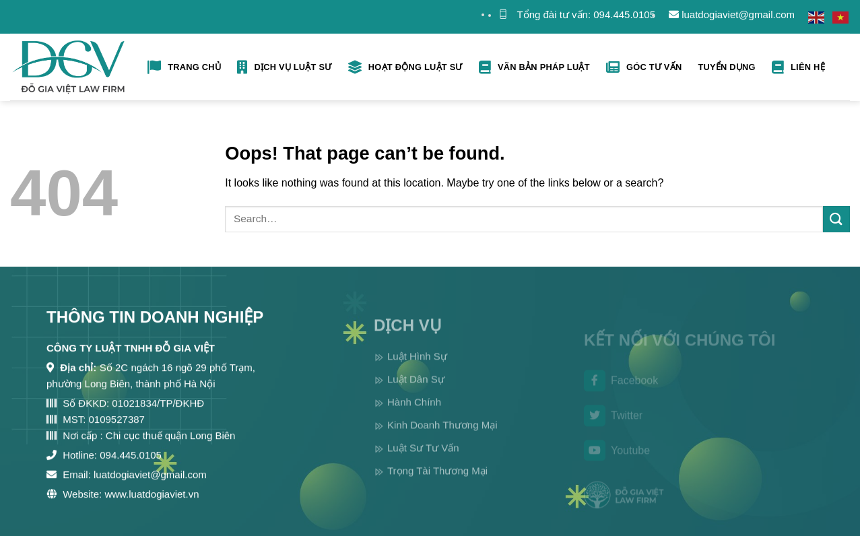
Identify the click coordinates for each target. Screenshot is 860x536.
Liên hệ (798, 67)
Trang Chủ (184, 67)
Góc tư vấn (644, 67)
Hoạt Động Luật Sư (405, 67)
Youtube (617, 464)
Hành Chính (414, 417)
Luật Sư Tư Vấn (423, 463)
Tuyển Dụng (726, 67)
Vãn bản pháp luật (534, 67)
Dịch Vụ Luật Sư (284, 67)
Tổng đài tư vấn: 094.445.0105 (586, 14)
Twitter (613, 429)
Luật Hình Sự (417, 371)
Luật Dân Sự (415, 394)
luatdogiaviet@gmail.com (732, 14)
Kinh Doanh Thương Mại (442, 440)
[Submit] (836, 219)
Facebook (621, 394)
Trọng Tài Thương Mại (437, 486)
